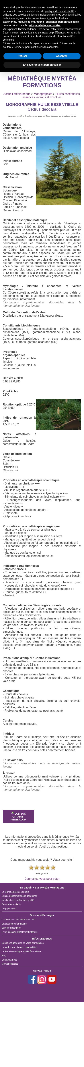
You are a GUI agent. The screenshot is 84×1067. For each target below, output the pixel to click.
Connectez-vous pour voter (41, 878)
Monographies (43, 93)
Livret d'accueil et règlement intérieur (19, 932)
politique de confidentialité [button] (59, 11)
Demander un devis (11, 904)
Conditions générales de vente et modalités (23, 943)
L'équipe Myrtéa (9, 908)
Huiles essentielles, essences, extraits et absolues (51, 95)
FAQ (4, 955)
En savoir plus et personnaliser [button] (42, 64)
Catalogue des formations (14, 924)
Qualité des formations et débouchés (19, 896)
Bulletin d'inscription (11, 928)
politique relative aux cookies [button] (44, 25)
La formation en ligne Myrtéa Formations (21, 951)
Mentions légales (10, 964)
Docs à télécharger (42, 915)
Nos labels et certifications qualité (18, 900)
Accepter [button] (61, 56)
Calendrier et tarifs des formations (18, 919)
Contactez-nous (9, 960)
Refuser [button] (22, 56)
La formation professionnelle (15, 892)
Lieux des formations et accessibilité (19, 947)
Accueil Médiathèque (17, 93)
